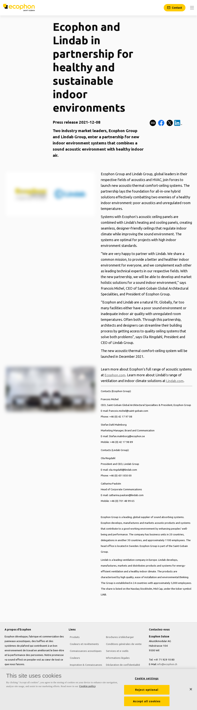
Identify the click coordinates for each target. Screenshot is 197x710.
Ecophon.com (115, 375)
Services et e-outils (116, 650)
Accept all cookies (146, 701)
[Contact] (174, 7)
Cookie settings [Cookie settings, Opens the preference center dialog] (147, 678)
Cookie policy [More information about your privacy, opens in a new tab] (87, 686)
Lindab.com (175, 381)
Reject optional (147, 690)
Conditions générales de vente (122, 643)
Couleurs (74, 657)
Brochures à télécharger (119, 636)
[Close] (191, 689)
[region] (98, 689)
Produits (73, 636)
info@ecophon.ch (167, 664)
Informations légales (117, 657)
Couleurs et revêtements (83, 643)
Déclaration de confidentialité (122, 664)
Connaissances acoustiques (84, 650)
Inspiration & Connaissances (85, 664)
